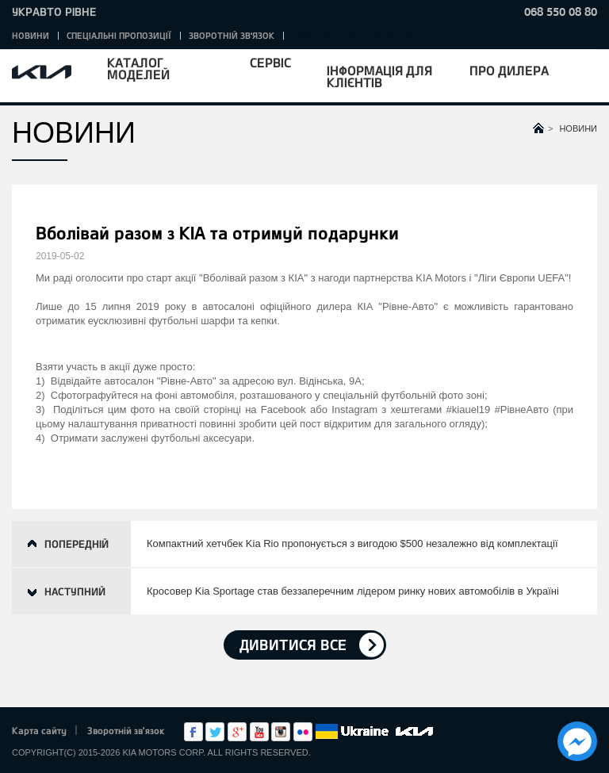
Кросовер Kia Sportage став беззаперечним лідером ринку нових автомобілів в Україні (353, 591)
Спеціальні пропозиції (119, 35)
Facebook (193, 731)
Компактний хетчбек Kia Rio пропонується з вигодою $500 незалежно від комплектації (352, 543)
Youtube (259, 731)
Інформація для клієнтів (379, 76)
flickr (302, 731)
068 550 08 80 (560, 11)
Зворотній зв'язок (231, 35)
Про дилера (509, 70)
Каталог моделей (138, 68)
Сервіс (270, 62)
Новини (30, 35)
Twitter (214, 731)
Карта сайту (39, 730)
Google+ (237, 731)
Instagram (280, 731)
